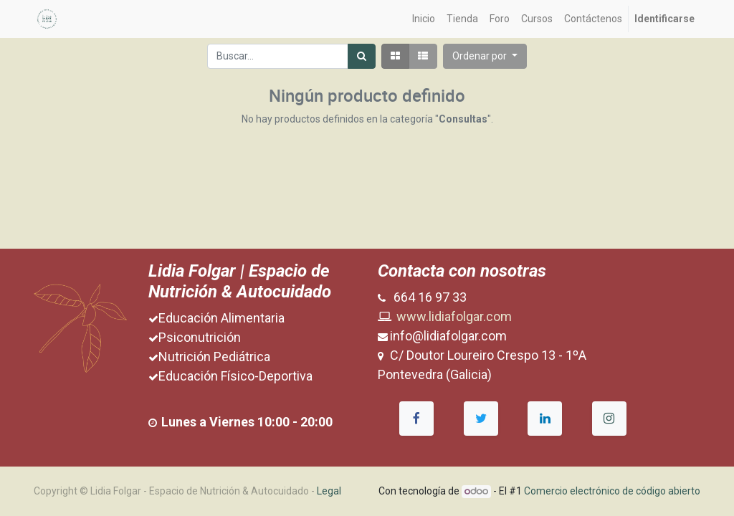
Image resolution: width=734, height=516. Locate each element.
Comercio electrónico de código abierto (612, 491)
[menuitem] (423, 19)
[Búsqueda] (362, 56)
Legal (329, 491)
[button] (485, 56)
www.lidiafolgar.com (454, 316)
